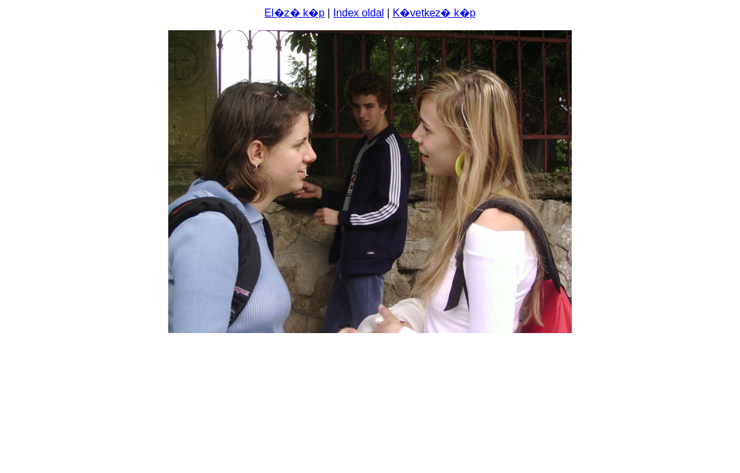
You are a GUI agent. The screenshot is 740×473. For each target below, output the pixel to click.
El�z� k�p (294, 12)
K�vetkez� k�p (433, 12)
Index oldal (358, 12)
